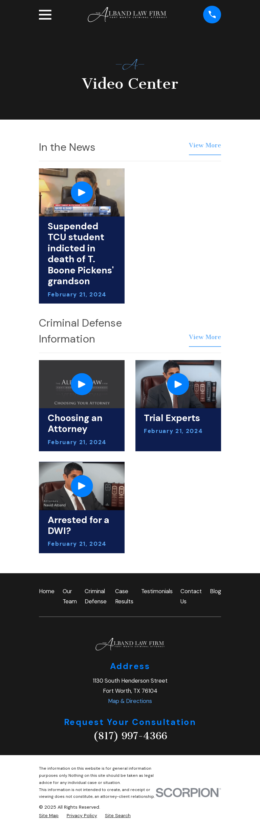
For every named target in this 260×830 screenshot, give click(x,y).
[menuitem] (49, 815)
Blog (215, 591)
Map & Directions (130, 701)
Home (47, 591)
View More (205, 146)
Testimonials (157, 591)
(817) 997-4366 (130, 736)
